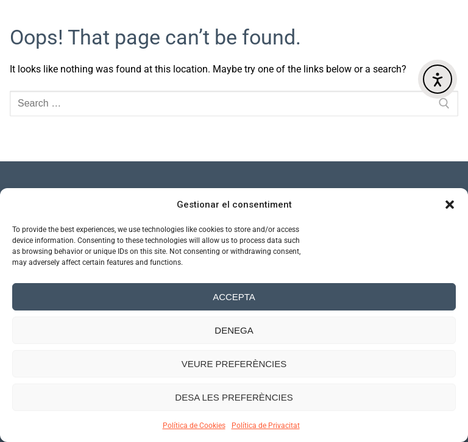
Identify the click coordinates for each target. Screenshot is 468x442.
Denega (233, 330)
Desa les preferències (233, 397)
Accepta (234, 297)
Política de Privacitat (266, 425)
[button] (450, 204)
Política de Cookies (194, 425)
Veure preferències (234, 364)
